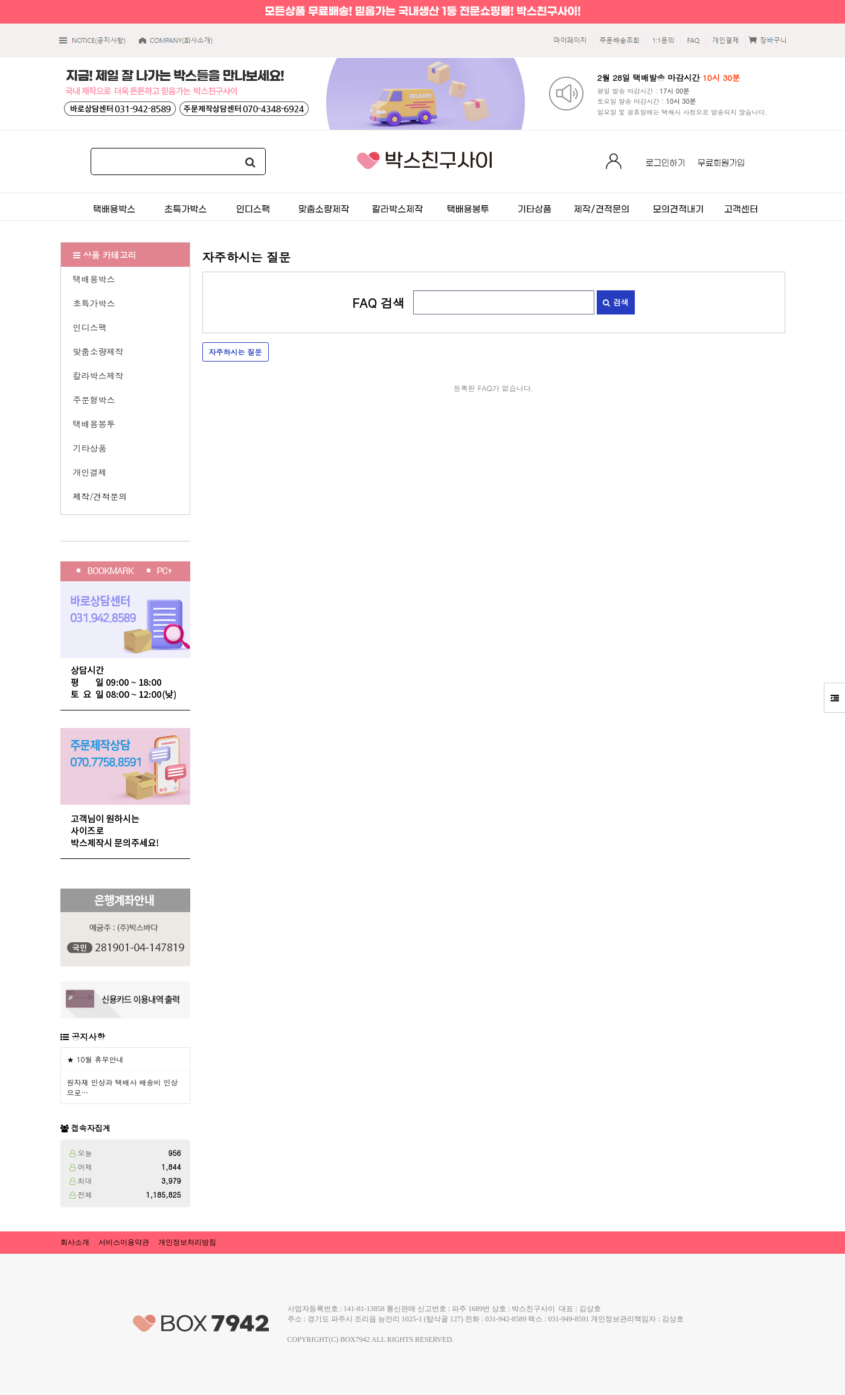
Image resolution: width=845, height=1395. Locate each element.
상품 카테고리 (105, 255)
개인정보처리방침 (187, 1242)
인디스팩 (90, 327)
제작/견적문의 (100, 496)
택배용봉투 (94, 424)
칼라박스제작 (98, 375)
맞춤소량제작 (98, 351)
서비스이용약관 (123, 1242)
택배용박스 (94, 279)
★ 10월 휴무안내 (95, 1059)
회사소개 (74, 1242)
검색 (615, 302)
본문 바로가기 (0, 0)
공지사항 (88, 1036)
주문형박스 (94, 400)
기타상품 (90, 448)
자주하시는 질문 (235, 351)
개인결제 (90, 472)
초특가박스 (94, 303)
